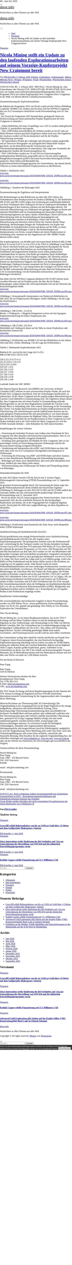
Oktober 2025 (12, 958)
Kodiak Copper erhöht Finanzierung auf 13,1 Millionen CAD (29, 860)
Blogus (33, 1036)
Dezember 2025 (13, 953)
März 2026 (10, 946)
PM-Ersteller (10, 77)
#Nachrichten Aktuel (62, 79)
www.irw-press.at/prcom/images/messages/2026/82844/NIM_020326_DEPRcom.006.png (35, 334)
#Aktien (34, 77)
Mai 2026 (10, 941)
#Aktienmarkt (57, 77)
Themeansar (46, 1036)
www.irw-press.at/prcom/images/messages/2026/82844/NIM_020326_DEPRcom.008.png (35, 518)
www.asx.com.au (61, 738)
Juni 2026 (10, 938)
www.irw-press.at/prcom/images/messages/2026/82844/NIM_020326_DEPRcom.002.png (35, 181)
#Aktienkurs (44, 77)
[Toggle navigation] (1, 4)
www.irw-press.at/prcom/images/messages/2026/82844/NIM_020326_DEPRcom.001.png (35, 174)
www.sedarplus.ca (32, 738)
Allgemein (10, 880)
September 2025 (13, 961)
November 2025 (13, 956)
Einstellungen (64, 1048)
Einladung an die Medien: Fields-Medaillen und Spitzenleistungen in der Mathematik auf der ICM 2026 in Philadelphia (38, 925)
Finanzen (4, 48)
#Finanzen (27, 79)
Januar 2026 (11, 951)
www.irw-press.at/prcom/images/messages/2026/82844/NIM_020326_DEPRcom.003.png (35, 290)
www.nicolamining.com (16, 686)
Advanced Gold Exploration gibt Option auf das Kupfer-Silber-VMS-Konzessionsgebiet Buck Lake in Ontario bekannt (37, 920)
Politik (9, 890)
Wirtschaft (10, 892)
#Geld (35, 79)
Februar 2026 (12, 948)
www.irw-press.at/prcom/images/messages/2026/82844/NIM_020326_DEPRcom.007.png (35, 511)
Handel (9, 887)
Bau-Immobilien (13, 882)
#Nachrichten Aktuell (9, 82)
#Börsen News (6, 79)
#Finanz (17, 79)
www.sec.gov (47, 738)
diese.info (7, 7)
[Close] (1, 1041)
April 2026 (10, 943)
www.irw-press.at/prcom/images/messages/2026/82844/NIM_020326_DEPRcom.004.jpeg (36, 304)
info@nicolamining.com (18, 684)
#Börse (68, 77)
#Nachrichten (45, 79)
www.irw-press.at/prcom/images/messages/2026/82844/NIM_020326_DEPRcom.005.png (35, 319)
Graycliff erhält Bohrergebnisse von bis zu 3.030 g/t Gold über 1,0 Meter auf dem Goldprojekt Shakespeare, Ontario (34, 826)
